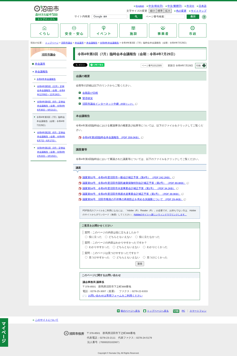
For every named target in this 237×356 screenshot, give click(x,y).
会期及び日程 (90, 93)
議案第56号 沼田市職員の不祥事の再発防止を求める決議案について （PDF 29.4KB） (134, 199)
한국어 (190, 6)
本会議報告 (91, 43)
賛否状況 (87, 98)
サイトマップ (198, 10)
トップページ (52, 43)
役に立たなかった (149, 237)
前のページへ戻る (130, 310)
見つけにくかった (157, 257)
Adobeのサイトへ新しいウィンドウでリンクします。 (160, 214)
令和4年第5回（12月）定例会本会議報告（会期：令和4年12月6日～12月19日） (51, 90)
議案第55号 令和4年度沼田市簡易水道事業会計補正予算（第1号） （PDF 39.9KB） (133, 194)
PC (183, 310)
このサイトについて (46, 320)
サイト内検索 (82, 16)
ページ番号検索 (155, 16)
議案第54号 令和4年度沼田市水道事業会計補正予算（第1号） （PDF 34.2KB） (130, 188)
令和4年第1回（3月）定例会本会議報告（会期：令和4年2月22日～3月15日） (51, 152)
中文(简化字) (155, 6)
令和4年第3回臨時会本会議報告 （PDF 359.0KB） (112, 137)
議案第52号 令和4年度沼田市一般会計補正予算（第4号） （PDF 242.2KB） (128, 177)
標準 (159, 11)
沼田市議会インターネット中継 (109, 103)
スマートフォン (198, 310)
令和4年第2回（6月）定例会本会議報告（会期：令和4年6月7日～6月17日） (51, 136)
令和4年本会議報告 (109, 43)
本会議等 (79, 43)
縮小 (152, 11)
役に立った (95, 237)
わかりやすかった (99, 247)
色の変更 (181, 10)
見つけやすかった (99, 257)
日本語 (202, 6)
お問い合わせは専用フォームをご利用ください (115, 295)
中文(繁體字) (174, 6)
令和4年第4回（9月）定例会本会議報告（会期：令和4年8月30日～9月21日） (51, 105)
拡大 (167, 11)
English (140, 6)
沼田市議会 (66, 43)
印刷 (198, 65)
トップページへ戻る (158, 310)
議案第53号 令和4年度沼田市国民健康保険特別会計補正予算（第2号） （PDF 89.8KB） (135, 183)
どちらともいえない (120, 237)
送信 (139, 263)
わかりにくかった (157, 247)
